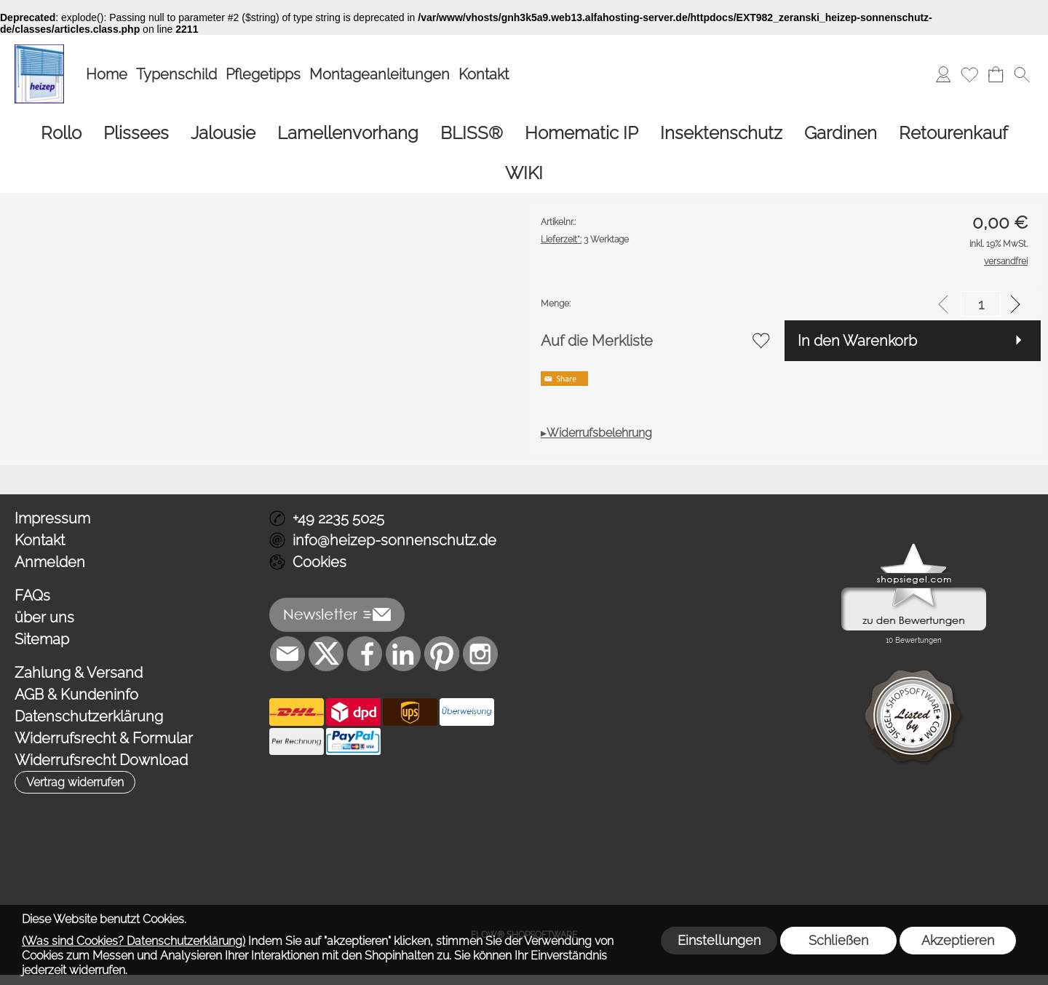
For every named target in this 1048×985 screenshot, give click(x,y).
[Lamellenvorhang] (347, 133)
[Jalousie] (223, 133)
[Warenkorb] (995, 74)
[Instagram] (480, 654)
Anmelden (50, 562)
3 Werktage (585, 239)
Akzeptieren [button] (957, 940)
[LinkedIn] (403, 654)
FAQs (32, 595)
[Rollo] (61, 133)
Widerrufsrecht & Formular (104, 738)
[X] (326, 654)
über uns (44, 617)
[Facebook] (364, 654)
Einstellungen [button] (719, 940)
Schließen (838, 940)
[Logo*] (39, 50)
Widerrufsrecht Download (101, 760)
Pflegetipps (263, 74)
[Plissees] (136, 133)
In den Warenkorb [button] (857, 340)
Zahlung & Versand (79, 672)
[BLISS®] (471, 133)
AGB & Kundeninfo (76, 694)
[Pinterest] (442, 654)
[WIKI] (524, 173)
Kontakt (483, 74)
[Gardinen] (840, 133)
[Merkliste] (969, 74)
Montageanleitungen (379, 74)
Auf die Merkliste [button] (597, 340)
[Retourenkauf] (953, 133)
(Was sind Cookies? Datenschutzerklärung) (133, 941)
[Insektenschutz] (721, 133)
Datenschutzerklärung (89, 716)
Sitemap (42, 639)
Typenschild (176, 74)
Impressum (52, 518)
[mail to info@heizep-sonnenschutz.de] (287, 654)
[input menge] (981, 304)
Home (106, 74)
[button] (1021, 74)
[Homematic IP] (581, 133)
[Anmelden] (943, 74)
